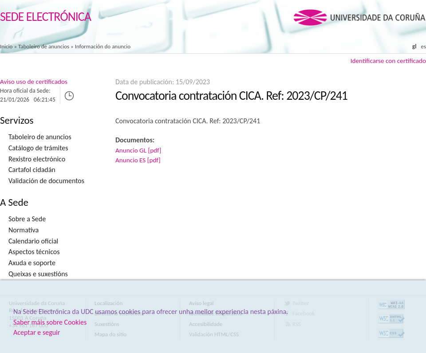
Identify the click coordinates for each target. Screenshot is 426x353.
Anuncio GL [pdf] (138, 150)
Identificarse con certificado (388, 61)
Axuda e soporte (31, 263)
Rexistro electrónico (36, 159)
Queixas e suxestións (38, 274)
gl (414, 46)
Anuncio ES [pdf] (138, 160)
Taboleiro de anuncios (43, 46)
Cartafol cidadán (31, 169)
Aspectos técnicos (33, 251)
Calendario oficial (33, 241)
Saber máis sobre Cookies (50, 322)
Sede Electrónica (45, 16)
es (423, 46)
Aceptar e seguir (36, 332)
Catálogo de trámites (38, 148)
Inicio (6, 46)
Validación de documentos (46, 180)
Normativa (23, 230)
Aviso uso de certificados (33, 82)
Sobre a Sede (27, 219)
